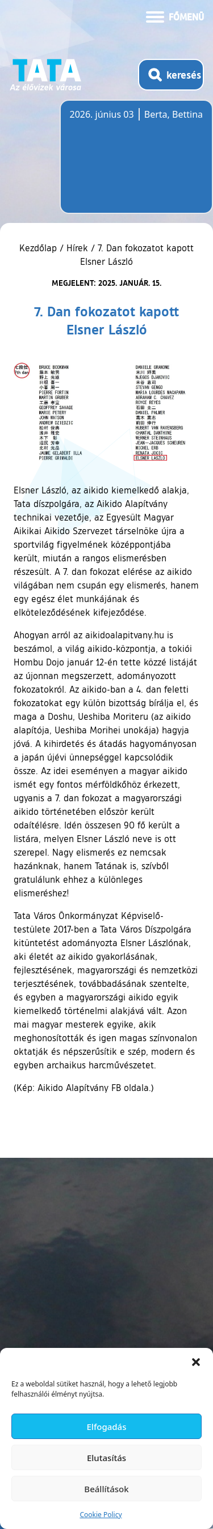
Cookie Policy (101, 1514)
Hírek (77, 248)
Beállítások (106, 1488)
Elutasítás (106, 1457)
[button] (196, 1362)
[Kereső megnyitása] (171, 75)
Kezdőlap (39, 248)
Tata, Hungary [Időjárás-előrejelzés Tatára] (133, 163)
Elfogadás (107, 1426)
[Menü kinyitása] (175, 16)
